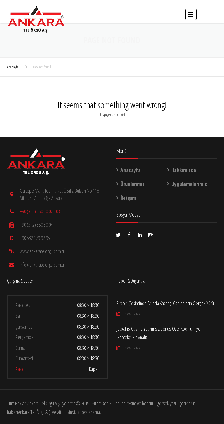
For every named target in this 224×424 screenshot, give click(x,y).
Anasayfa (130, 169)
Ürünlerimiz (132, 183)
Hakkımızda (183, 169)
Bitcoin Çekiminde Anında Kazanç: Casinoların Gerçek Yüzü (165, 303)
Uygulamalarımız (189, 183)
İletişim (128, 197)
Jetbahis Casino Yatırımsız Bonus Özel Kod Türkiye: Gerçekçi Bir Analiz (158, 333)
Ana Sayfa (12, 67)
